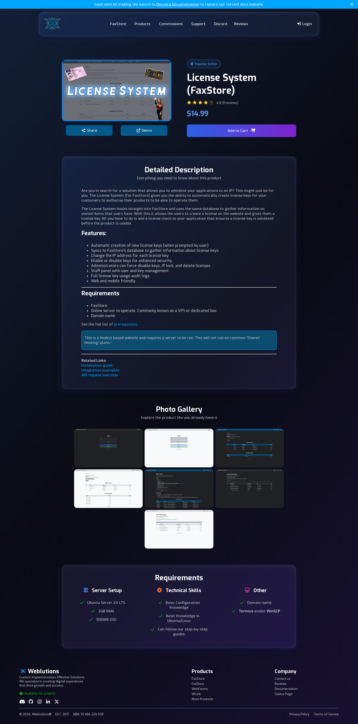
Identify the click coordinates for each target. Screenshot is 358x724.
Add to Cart (241, 130)
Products (142, 24)
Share (89, 130)
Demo (144, 130)
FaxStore (118, 24)
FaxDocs (198, 684)
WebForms (200, 689)
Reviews (241, 24)
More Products (202, 699)
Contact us (282, 679)
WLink (196, 694)
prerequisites (125, 324)
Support (198, 24)
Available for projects (37, 693)
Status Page (284, 694)
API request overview (99, 375)
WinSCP (273, 611)
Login (304, 24)
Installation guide (96, 365)
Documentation (286, 689)
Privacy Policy (299, 714)
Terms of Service (326, 714)
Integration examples (100, 370)
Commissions (171, 24)
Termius (246, 611)
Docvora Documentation (177, 4)
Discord (220, 24)
